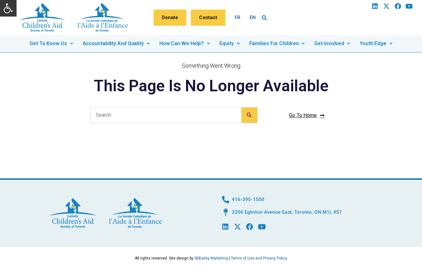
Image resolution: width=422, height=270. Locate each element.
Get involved (332, 43)
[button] (8, 8)
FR (237, 17)
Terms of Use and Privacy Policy (259, 258)
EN (253, 17)
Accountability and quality (116, 43)
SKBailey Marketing (211, 258)
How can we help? (184, 43)
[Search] (249, 115)
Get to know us (51, 43)
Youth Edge (376, 43)
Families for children (277, 43)
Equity (229, 43)
